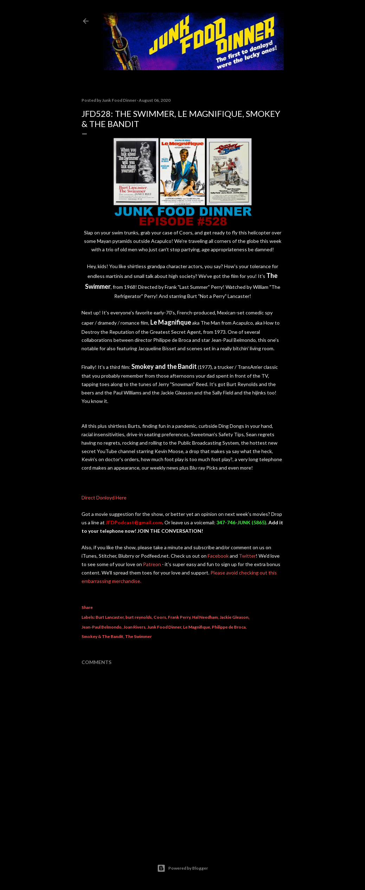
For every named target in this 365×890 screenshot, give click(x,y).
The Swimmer (138, 636)
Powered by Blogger (182, 868)
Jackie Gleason (234, 617)
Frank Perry (179, 617)
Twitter (247, 556)
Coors (160, 617)
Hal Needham (205, 617)
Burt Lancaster (110, 617)
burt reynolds (138, 617)
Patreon (152, 564)
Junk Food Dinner (164, 627)
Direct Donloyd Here (104, 497)
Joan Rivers (134, 627)
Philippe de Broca (229, 627)
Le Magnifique (196, 627)
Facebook (218, 556)
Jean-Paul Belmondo (102, 627)
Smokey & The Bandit (102, 636)
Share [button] (87, 607)
